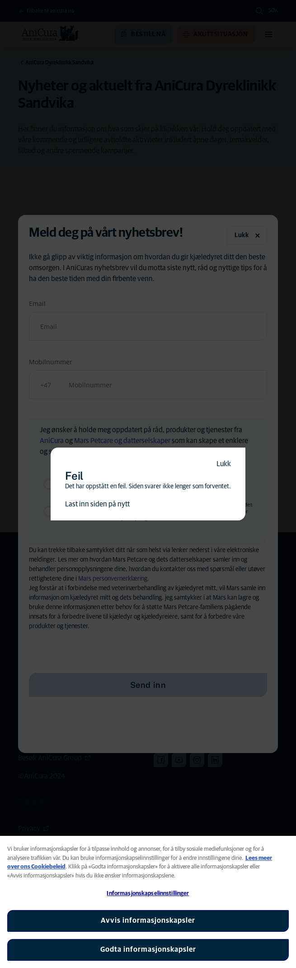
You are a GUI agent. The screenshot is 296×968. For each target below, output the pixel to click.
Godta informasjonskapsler (148, 949)
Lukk (223, 463)
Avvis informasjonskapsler (148, 920)
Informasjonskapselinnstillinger (148, 893)
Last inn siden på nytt (97, 504)
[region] (148, 902)
